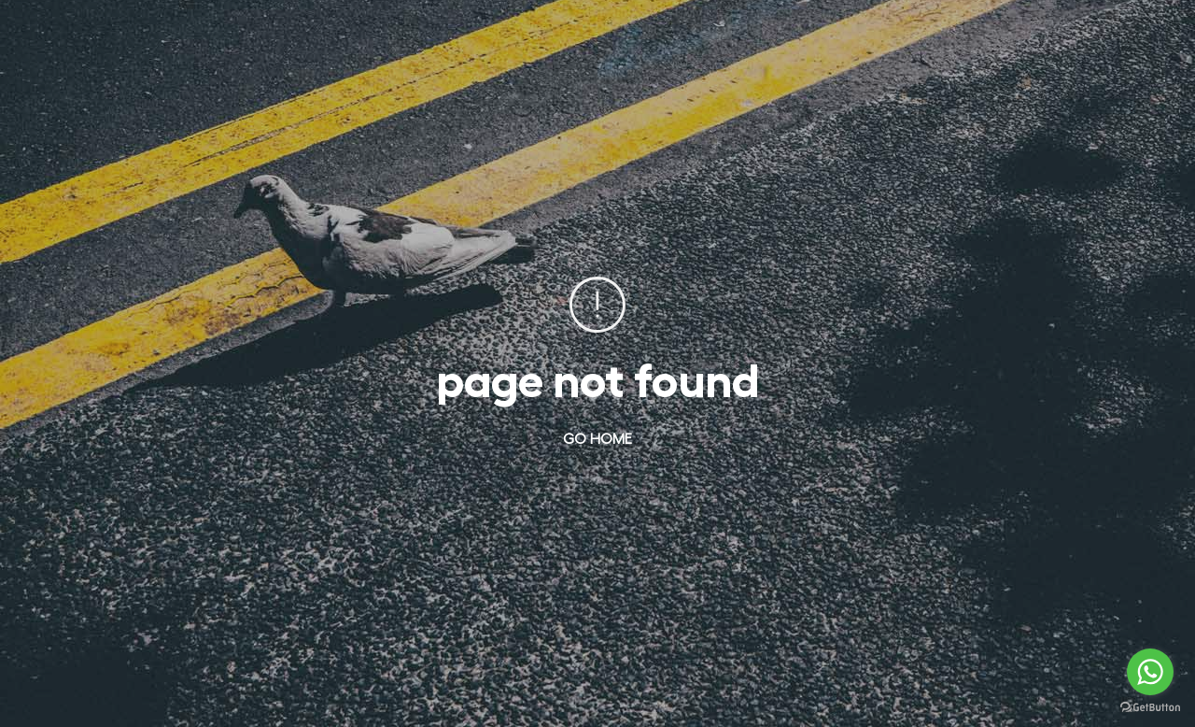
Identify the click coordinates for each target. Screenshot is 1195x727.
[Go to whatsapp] (1150, 672)
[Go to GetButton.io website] (1150, 708)
